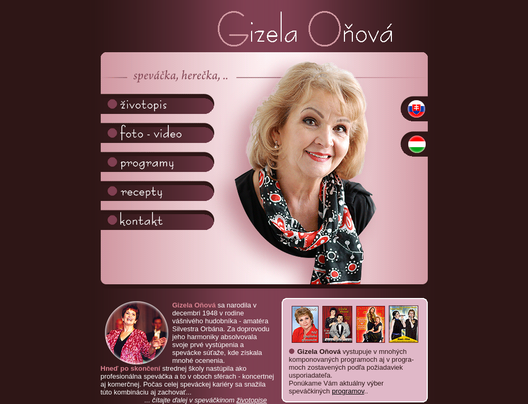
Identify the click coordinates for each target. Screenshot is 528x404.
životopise (251, 400)
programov (348, 391)
